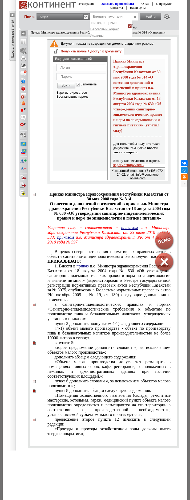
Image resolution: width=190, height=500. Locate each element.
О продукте (164, 4)
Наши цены (138, 8)
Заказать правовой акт (118, 4)
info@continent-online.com (144, 176)
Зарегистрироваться (71, 92)
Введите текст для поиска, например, (106, 26)
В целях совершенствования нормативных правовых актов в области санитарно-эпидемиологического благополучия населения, (109, 256)
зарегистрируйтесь (128, 165)
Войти (66, 85)
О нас (145, 4)
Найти (151, 17)
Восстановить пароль (72, 96)
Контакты (116, 8)
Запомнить (89, 84)
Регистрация (86, 4)
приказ (82, 266)
